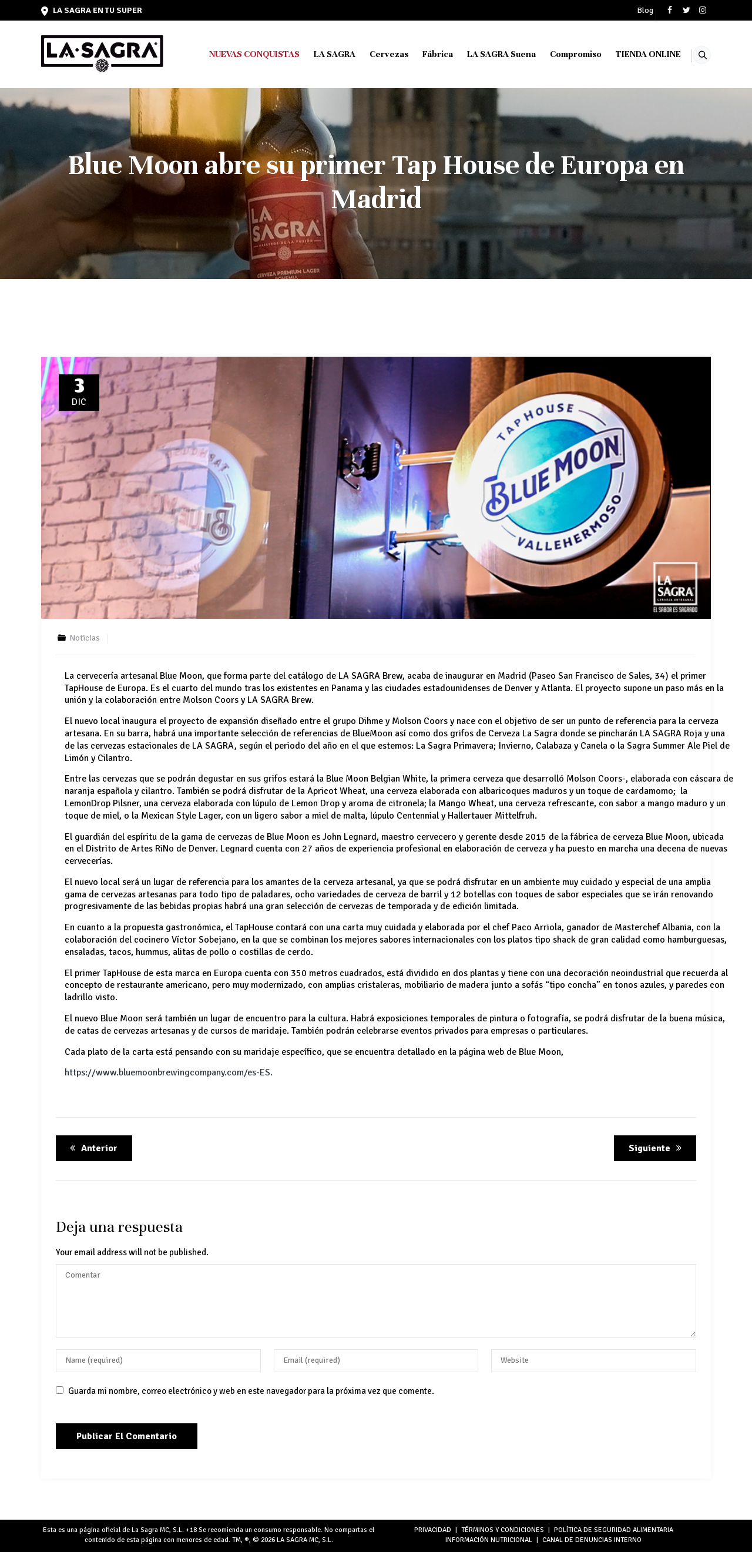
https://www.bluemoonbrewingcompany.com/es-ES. (169, 1072)
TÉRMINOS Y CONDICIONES (502, 1530)
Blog (645, 10)
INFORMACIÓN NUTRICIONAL (488, 1540)
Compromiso (560, 54)
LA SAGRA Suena (486, 54)
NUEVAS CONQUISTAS (239, 54)
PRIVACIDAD (432, 1530)
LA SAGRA (319, 54)
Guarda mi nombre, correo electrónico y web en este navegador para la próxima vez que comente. (251, 1391)
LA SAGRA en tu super (91, 10)
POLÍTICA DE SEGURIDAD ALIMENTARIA (613, 1530)
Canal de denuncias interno (592, 1540)
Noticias (84, 638)
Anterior (92, 1148)
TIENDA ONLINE (633, 54)
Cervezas (373, 54)
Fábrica (422, 54)
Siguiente (657, 1148)
